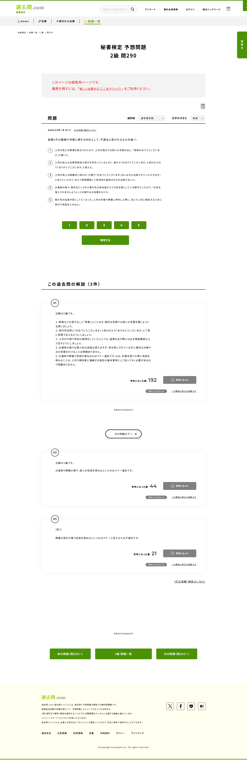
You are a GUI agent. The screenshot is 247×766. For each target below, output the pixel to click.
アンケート (144, 10)
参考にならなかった (156, 396)
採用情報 (78, 739)
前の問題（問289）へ (70, 660)
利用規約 (106, 739)
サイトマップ (138, 739)
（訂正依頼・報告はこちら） (86, 130)
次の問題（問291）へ (176, 660)
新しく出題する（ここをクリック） (103, 88)
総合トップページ (206, 10)
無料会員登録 (165, 10)
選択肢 (131, 118)
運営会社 (46, 739)
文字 (179, 118)
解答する (105, 246)
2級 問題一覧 (123, 660)
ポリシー (121, 739)
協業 (92, 739)
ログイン (184, 10)
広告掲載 (62, 739)
